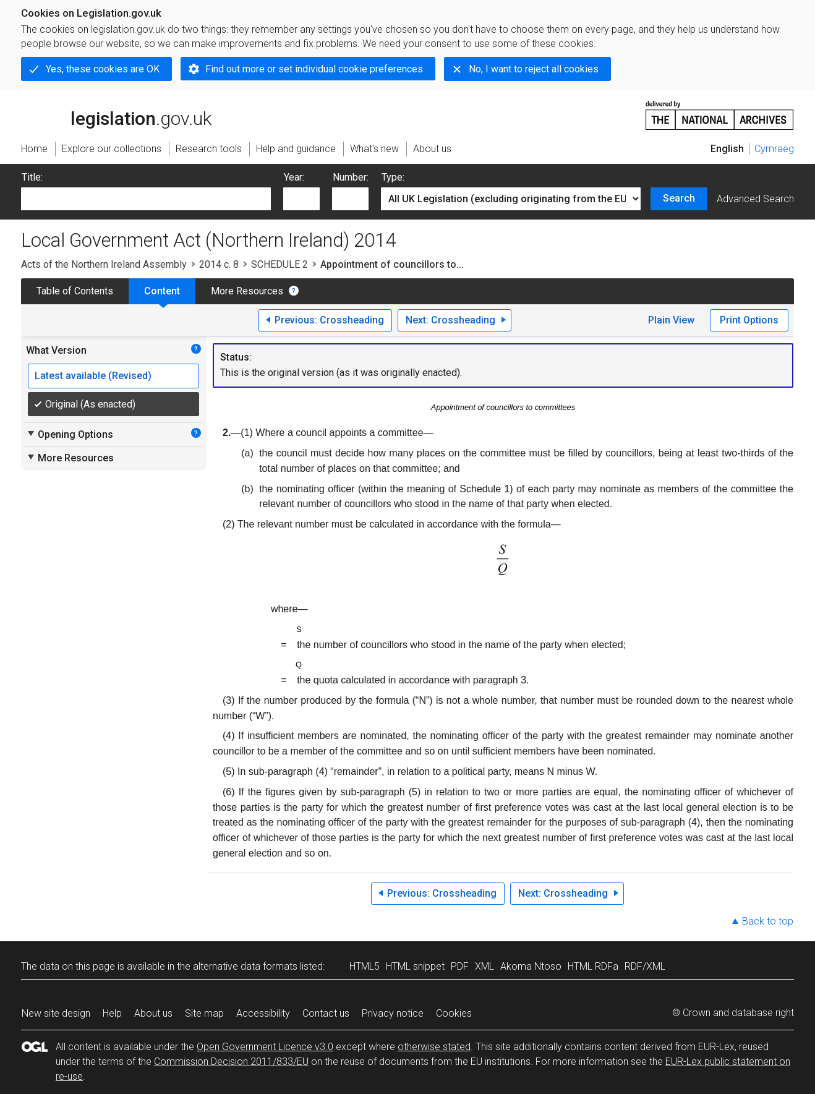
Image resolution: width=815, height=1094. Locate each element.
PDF (460, 966)
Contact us (325, 1013)
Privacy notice (393, 1013)
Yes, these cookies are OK (103, 69)
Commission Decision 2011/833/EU (231, 1061)
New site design (56, 1013)
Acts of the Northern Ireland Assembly (104, 264)
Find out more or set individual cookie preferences (314, 69)
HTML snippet (415, 966)
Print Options (749, 320)
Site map (204, 1013)
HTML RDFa (593, 966)
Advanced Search (755, 199)
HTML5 (364, 966)
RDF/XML (645, 966)
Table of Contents (74, 291)
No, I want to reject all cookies (534, 69)
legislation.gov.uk (116, 114)
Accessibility (263, 1013)
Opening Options (69, 434)
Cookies (454, 1013)
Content (162, 291)
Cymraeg (774, 149)
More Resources (247, 291)
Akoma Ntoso (530, 966)
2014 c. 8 (219, 264)
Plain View (671, 320)
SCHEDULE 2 (279, 264)
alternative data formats (245, 966)
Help (112, 1013)
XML (484, 966)
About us (153, 1013)
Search (679, 198)
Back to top (767, 921)
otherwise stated (434, 1047)
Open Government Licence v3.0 (265, 1047)
